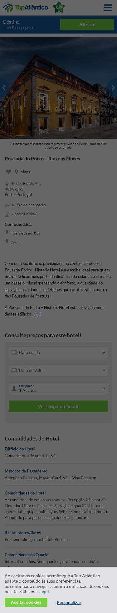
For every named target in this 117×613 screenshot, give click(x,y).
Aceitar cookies (26, 602)
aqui (45, 591)
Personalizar (69, 602)
